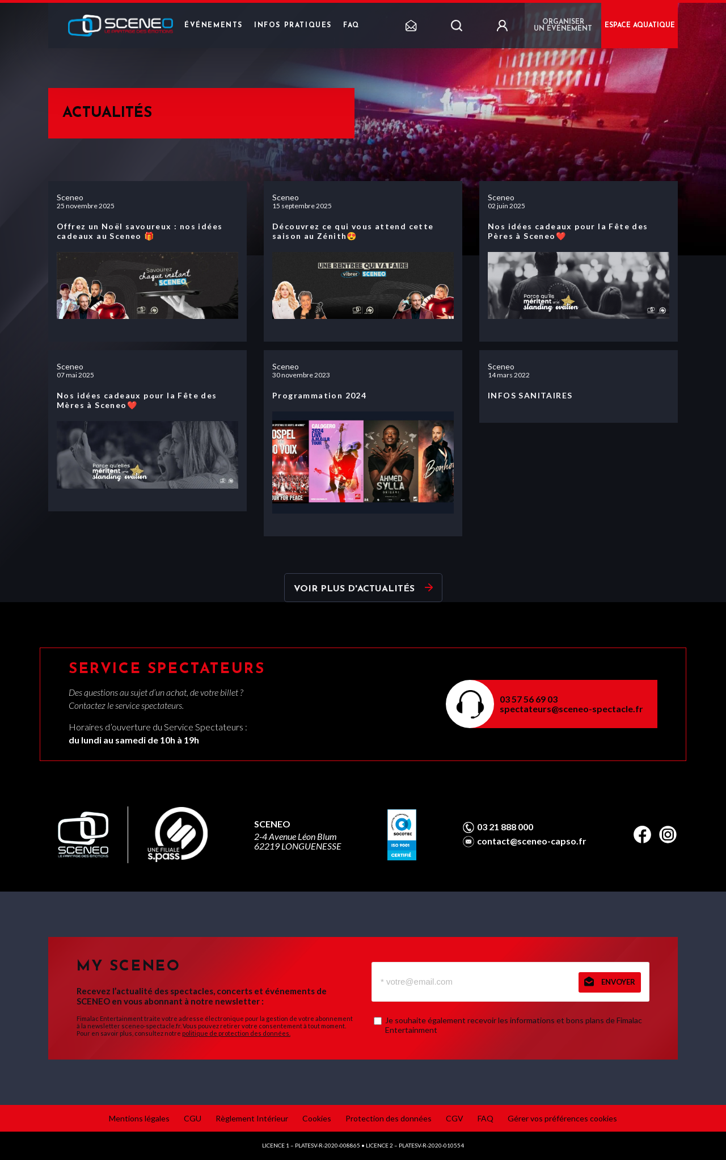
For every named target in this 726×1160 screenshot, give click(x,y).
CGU (192, 1118)
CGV (454, 1118)
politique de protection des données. (236, 1033)
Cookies (316, 1118)
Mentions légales (139, 1118)
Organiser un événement (563, 25)
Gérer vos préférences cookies (562, 1118)
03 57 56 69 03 (529, 699)
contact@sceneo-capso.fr (531, 841)
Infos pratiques (293, 25)
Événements (213, 25)
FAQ (351, 25)
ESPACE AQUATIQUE (640, 25)
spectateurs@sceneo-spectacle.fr (571, 708)
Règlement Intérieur (252, 1118)
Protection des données (388, 1118)
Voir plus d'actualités (354, 589)
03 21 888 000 (505, 827)
